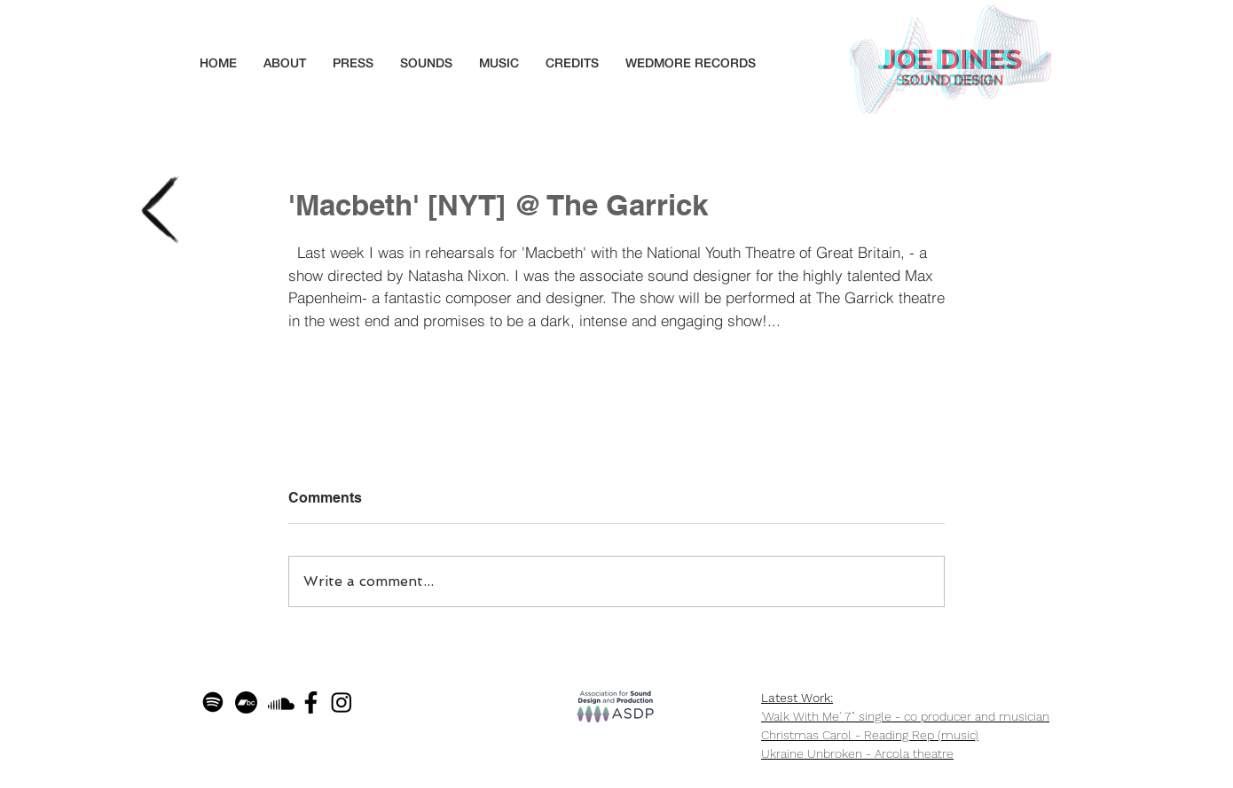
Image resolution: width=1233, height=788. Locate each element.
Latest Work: (797, 697)
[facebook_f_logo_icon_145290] (311, 702)
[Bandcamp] (246, 702)
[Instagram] (341, 702)
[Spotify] (213, 702)
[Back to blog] (160, 210)
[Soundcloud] (281, 703)
